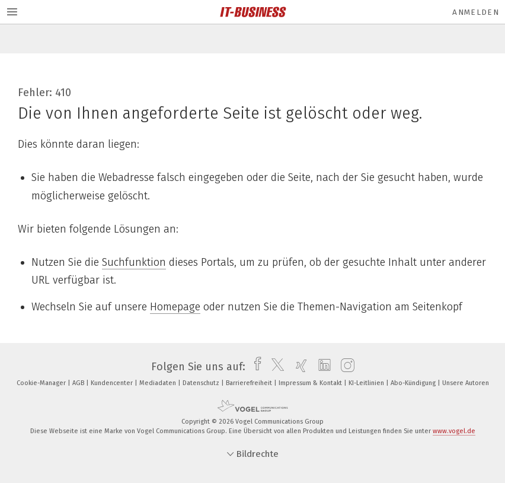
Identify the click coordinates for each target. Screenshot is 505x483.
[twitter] (275, 366)
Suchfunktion (134, 262)
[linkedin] (321, 366)
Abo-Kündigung (414, 383)
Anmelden (475, 12)
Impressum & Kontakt (311, 383)
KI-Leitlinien (367, 383)
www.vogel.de (454, 431)
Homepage (175, 306)
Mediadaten (158, 383)
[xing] (298, 366)
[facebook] (254, 366)
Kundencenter (113, 383)
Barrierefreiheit (250, 383)
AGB (79, 383)
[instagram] (344, 366)
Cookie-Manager (42, 383)
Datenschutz (202, 383)
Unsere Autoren (465, 383)
